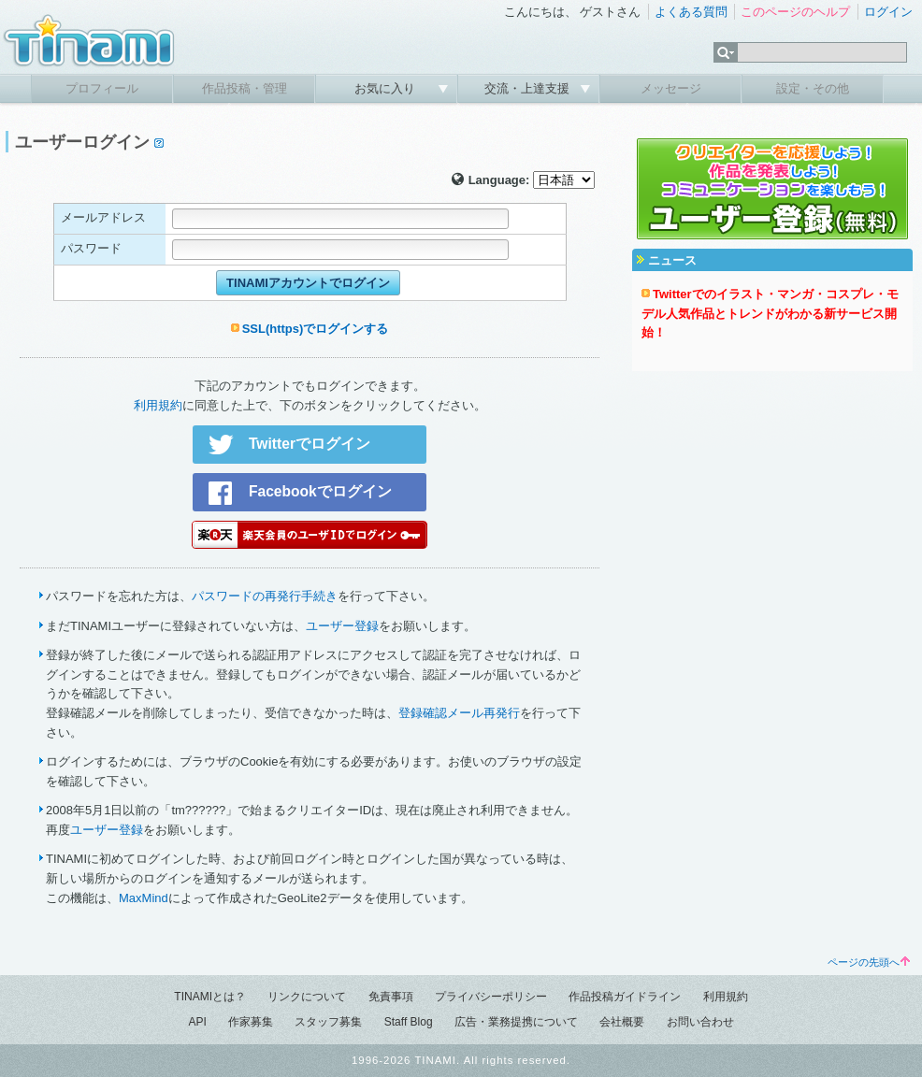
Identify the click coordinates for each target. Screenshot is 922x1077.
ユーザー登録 (342, 626)
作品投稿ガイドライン (625, 996)
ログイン (888, 12)
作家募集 (250, 1021)
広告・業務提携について (516, 1021)
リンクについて (306, 996)
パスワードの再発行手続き (265, 596)
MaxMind (143, 898)
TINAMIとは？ (210, 996)
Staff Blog (408, 1021)
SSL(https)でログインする (315, 329)
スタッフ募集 (328, 1021)
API (197, 1021)
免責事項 (390, 996)
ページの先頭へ (869, 962)
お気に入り (386, 88)
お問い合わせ (700, 1021)
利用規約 (158, 405)
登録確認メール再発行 (459, 713)
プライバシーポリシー (491, 996)
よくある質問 (691, 12)
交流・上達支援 (528, 88)
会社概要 (621, 1021)
